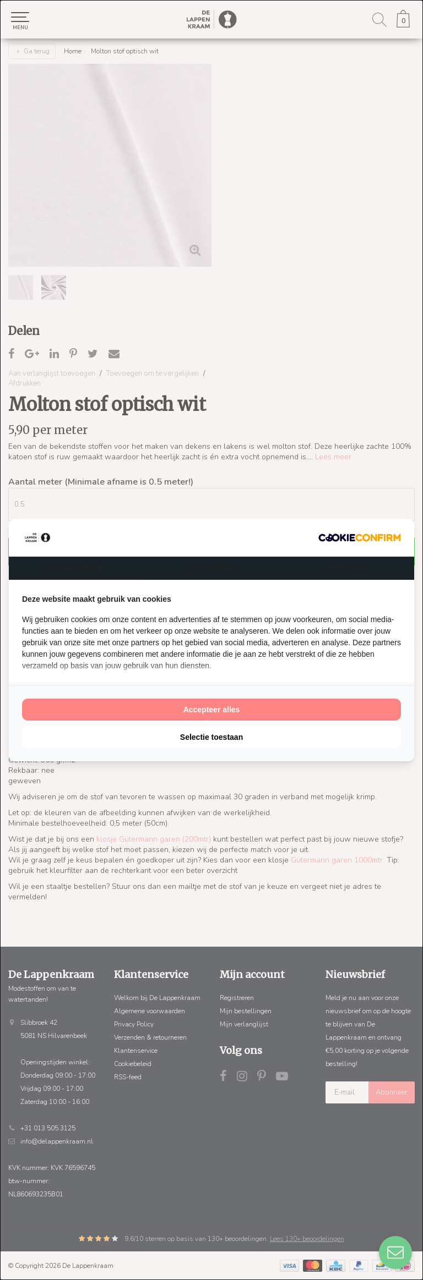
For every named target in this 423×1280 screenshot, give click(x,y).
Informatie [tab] (346, 567)
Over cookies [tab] (211, 567)
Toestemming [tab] (76, 567)
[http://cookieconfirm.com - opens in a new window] (359, 538)
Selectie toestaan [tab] (211, 737)
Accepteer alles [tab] (211, 709)
